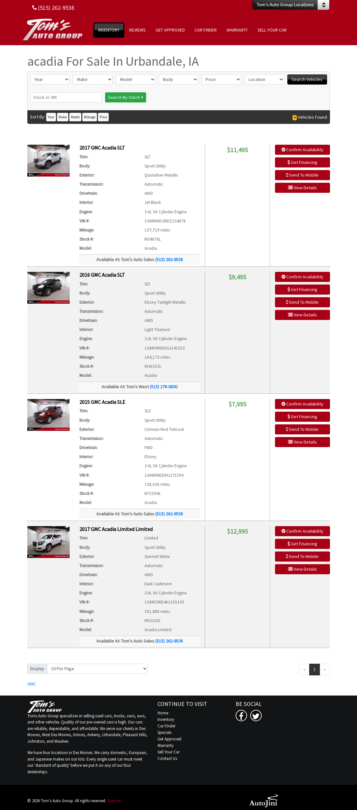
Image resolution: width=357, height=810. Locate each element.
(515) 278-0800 (163, 387)
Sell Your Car (169, 752)
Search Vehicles (307, 79)
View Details (302, 188)
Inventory (166, 719)
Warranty (165, 745)
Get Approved (169, 739)
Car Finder (166, 726)
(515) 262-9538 (169, 259)
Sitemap (114, 800)
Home (163, 713)
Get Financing (302, 162)
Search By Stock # (125, 97)
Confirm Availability (302, 150)
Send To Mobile (302, 175)
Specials (165, 732)
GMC (31, 684)
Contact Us (167, 758)
